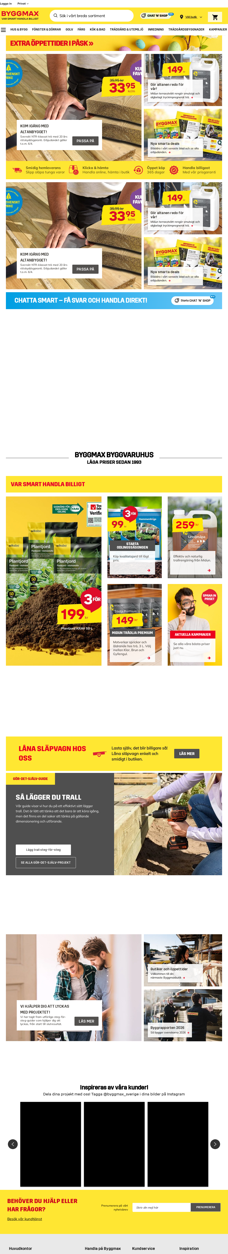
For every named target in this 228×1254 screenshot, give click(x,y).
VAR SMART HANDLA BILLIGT (48, 484)
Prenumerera (205, 1207)
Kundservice (143, 1248)
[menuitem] (3, 30)
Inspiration (189, 1248)
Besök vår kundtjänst (24, 1219)
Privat (22, 3)
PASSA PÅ (85, 141)
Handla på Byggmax (103, 1248)
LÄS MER (186, 753)
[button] (50, 1144)
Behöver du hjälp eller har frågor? (42, 1205)
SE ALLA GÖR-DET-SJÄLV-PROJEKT (46, 862)
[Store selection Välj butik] (191, 17)
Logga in (6, 3)
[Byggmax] (20, 15)
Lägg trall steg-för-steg (43, 850)
